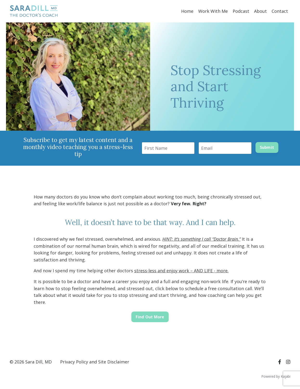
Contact (280, 11)
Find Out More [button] (150, 317)
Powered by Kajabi (275, 376)
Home (187, 11)
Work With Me (213, 11)
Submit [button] (267, 147)
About (260, 11)
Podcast (241, 11)
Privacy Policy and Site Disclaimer (94, 362)
